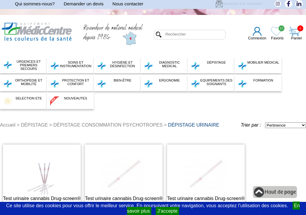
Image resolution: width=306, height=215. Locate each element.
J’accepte (167, 211)
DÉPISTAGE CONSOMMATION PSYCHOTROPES (108, 125)
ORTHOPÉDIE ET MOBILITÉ (22, 83)
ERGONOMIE (162, 83)
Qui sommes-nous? (35, 3)
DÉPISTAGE (208, 65)
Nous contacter (127, 3)
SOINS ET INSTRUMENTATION (70, 65)
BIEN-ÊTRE (114, 83)
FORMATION (255, 83)
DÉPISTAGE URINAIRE (193, 125)
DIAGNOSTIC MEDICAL (162, 65)
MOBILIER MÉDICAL (258, 65)
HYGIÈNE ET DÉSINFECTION (116, 65)
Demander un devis (83, 3)
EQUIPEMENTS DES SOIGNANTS (211, 83)
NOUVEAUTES (68, 100)
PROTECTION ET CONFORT (69, 83)
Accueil (8, 125)
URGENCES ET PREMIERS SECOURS (22, 65)
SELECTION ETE (22, 100)
